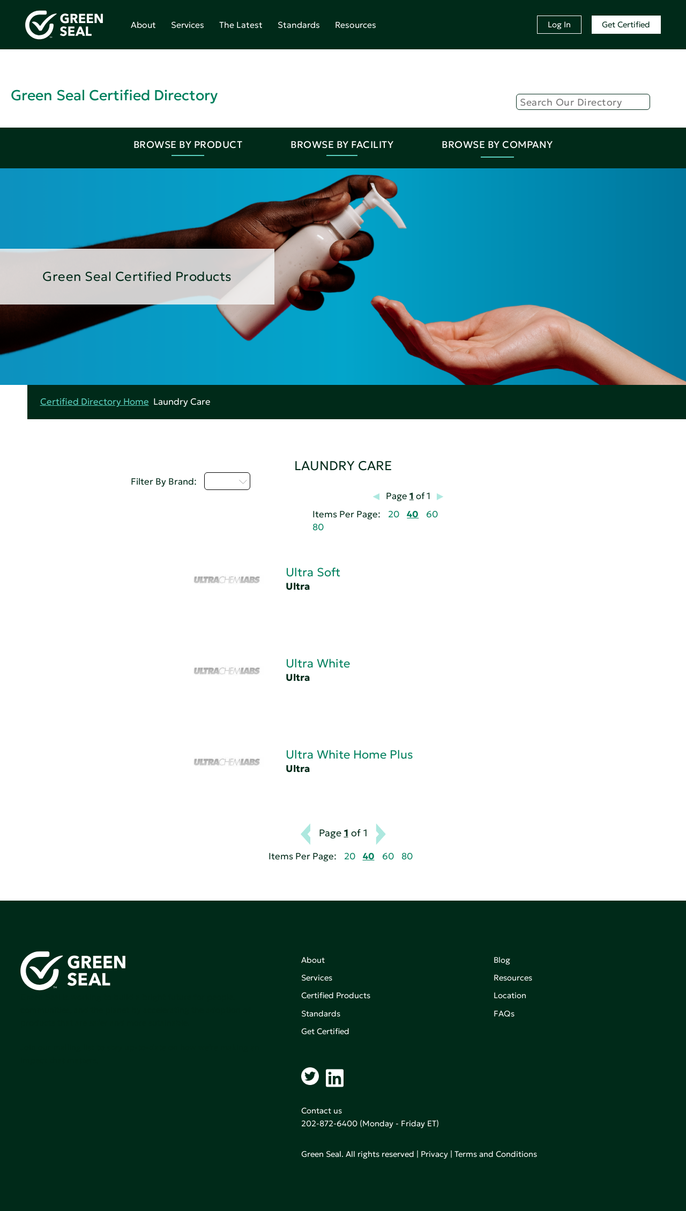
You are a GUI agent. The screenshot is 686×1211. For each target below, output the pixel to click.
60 (432, 514)
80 (318, 527)
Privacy (434, 1154)
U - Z (227, 481)
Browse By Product (188, 144)
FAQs (504, 1013)
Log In (559, 24)
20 (393, 514)
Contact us (321, 1110)
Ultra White (318, 663)
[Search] (583, 102)
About (143, 24)
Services (187, 24)
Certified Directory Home (94, 401)
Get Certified (626, 24)
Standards (299, 24)
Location (510, 995)
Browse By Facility (341, 144)
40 (413, 514)
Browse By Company (497, 144)
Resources (355, 24)
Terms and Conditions (495, 1154)
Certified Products (335, 995)
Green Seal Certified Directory (114, 95)
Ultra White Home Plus (349, 754)
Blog (502, 960)
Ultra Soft (313, 572)
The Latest (241, 24)
